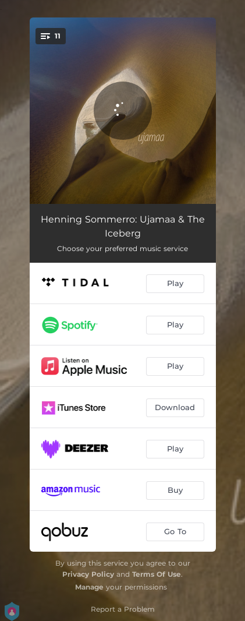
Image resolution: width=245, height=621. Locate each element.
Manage (89, 587)
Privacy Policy (88, 574)
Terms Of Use (156, 574)
